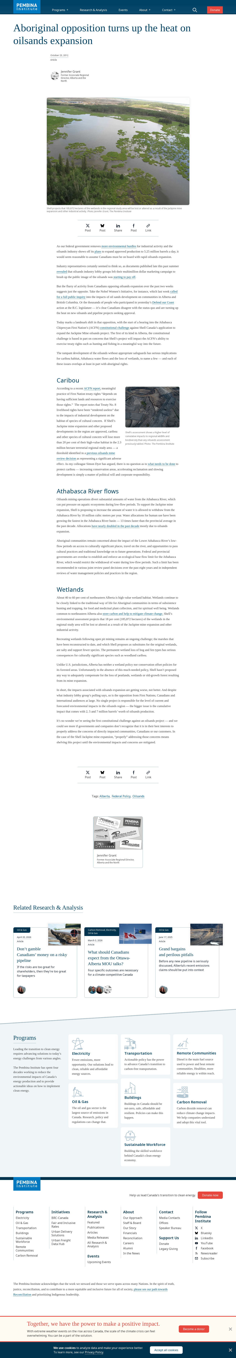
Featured (93, 1222)
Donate (215, 10)
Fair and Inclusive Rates (63, 1225)
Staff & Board (132, 1223)
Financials (130, 1233)
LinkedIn (204, 1238)
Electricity (22, 1218)
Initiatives (60, 1212)
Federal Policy (121, 796)
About (143, 10)
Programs (58, 10)
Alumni (128, 1248)
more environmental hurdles (118, 246)
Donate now (210, 1195)
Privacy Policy (94, 1352)
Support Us (169, 1238)
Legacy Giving (168, 1249)
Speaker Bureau (170, 1228)
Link (148, 228)
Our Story (129, 1228)
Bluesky (203, 1233)
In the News (131, 1253)
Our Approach (132, 1218)
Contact (167, 10)
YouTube (204, 1243)
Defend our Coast (163, 302)
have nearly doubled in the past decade (115, 526)
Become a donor (194, 1329)
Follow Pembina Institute (203, 1216)
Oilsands (138, 796)
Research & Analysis (93, 10)
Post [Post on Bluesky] (102, 228)
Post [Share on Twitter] (88, 228)
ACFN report (92, 388)
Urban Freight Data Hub (61, 1242)
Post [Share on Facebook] (134, 228)
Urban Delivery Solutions (61, 1233)
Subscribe (204, 1258)
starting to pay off (124, 277)
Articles (92, 1232)
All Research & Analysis (97, 1244)
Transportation (26, 1228)
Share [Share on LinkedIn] (118, 228)
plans (98, 251)
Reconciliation (132, 1238)
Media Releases (98, 1238)
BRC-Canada (59, 1218)
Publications (95, 1227)
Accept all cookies (166, 1350)
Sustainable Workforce (24, 1240)
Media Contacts (169, 1218)
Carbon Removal (27, 1255)
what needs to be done (161, 464)
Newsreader (206, 1253)
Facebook (204, 1248)
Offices (163, 1223)
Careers (128, 1243)
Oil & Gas (22, 1223)
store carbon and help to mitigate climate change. (133, 613)
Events (123, 10)
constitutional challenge (114, 327)
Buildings (22, 1233)
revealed (62, 271)
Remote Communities (25, 1248)
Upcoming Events (99, 1262)
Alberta (104, 796)
